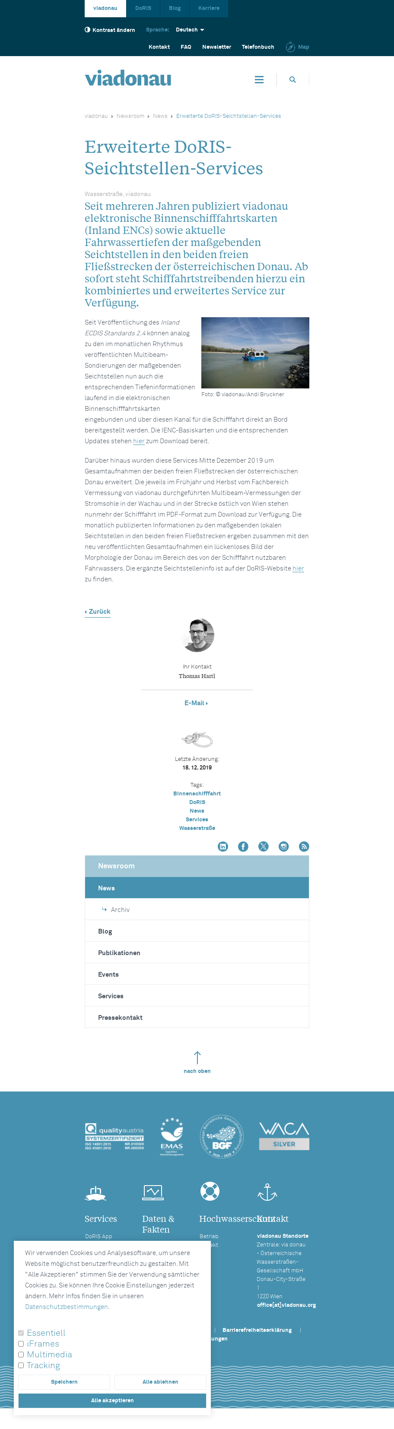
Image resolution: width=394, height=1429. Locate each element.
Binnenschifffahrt (197, 794)
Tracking (43, 1365)
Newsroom (130, 116)
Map (297, 47)
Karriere (208, 8)
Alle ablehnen (160, 1382)
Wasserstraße (197, 828)
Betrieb (209, 1237)
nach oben (197, 1062)
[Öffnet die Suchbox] (292, 79)
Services (197, 820)
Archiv (116, 910)
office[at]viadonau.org (286, 1305)
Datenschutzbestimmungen (66, 1307)
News (160, 116)
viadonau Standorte (282, 1236)
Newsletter (216, 47)
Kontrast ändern (110, 30)
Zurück (100, 612)
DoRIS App (98, 1237)
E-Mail (194, 703)
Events (108, 975)
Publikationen (119, 953)
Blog (175, 8)
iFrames (43, 1344)
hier (139, 441)
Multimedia (49, 1354)
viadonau (105, 8)
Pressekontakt (120, 1018)
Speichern (64, 1382)
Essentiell (46, 1333)
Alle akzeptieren (112, 1401)
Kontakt (159, 47)
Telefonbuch (258, 47)
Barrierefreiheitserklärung (257, 1330)
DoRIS (143, 8)
